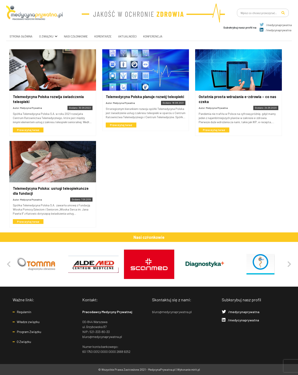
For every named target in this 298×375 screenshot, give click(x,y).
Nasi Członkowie (76, 36)
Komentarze (103, 36)
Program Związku (29, 332)
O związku (46, 36)
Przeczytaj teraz (29, 130)
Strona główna (21, 36)
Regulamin (24, 312)
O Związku (24, 342)
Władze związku (28, 322)
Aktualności (127, 36)
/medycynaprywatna (276, 25)
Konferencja (152, 36)
